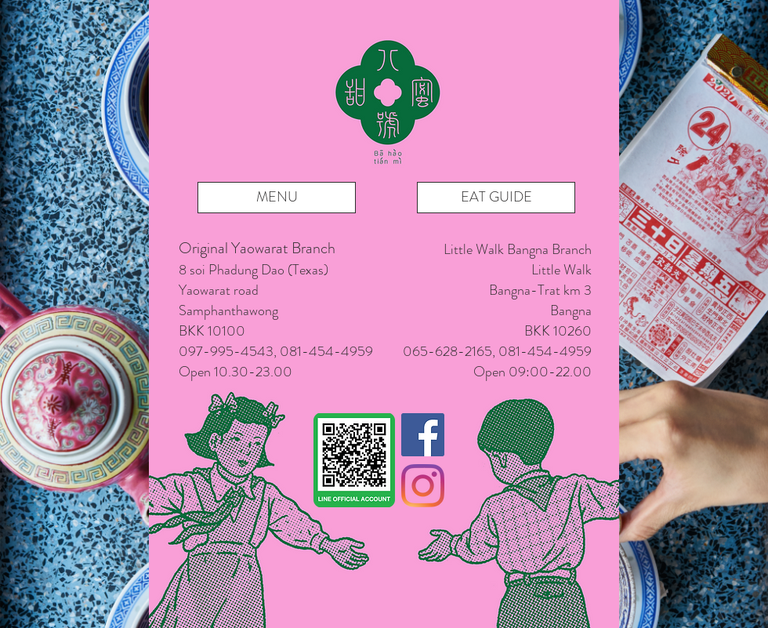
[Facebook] (422, 434)
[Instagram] (422, 485)
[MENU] (276, 197)
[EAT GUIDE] (496, 197)
